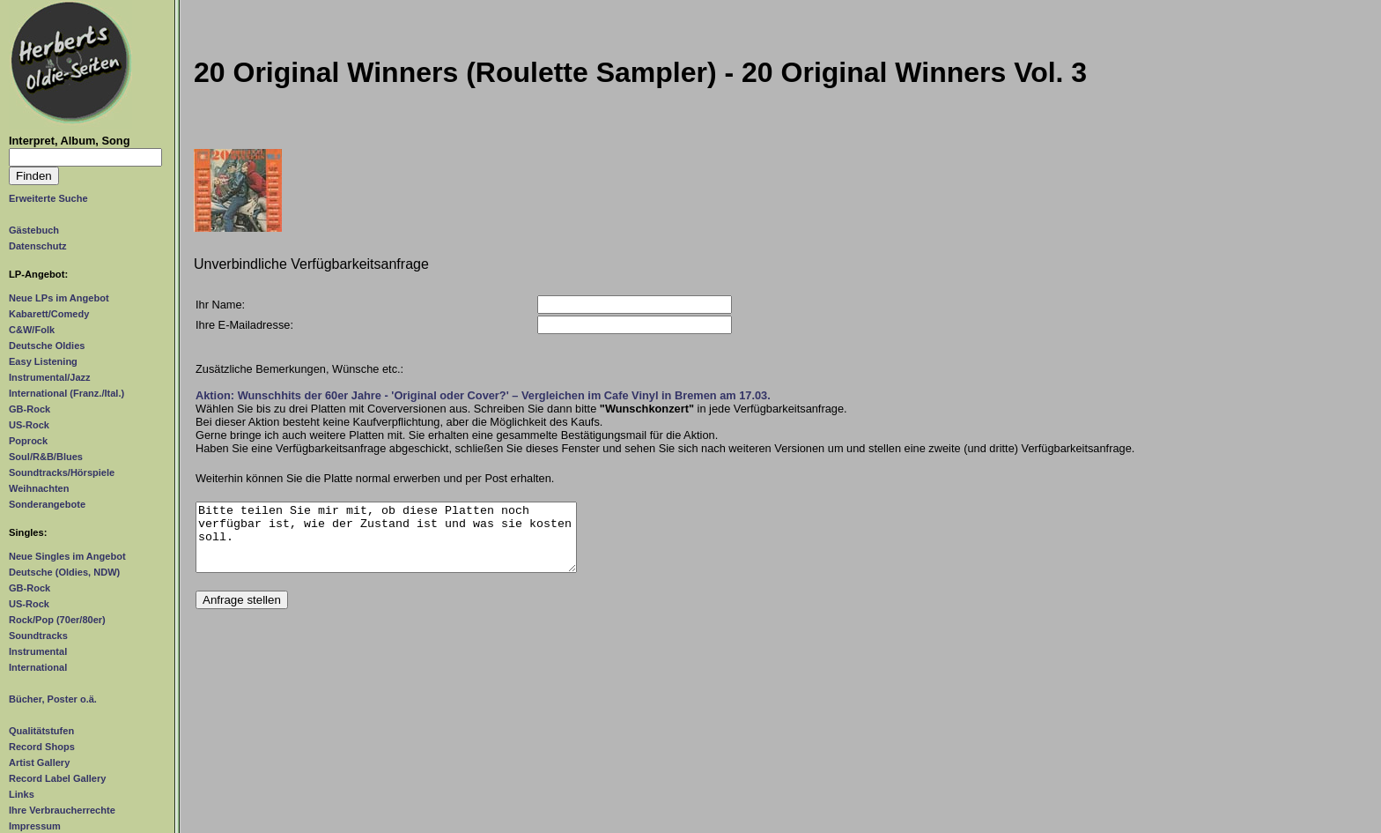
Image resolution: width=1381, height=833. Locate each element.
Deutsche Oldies (47, 345)
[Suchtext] (85, 157)
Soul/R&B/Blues (46, 456)
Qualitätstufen (41, 730)
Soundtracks (38, 635)
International (38, 667)
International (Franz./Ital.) (66, 393)
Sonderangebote (47, 504)
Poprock (28, 440)
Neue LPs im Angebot (59, 298)
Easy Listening (43, 361)
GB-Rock (29, 409)
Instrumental (38, 651)
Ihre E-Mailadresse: (244, 324)
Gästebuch (34, 230)
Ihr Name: (220, 304)
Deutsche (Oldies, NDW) (64, 572)
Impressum (35, 826)
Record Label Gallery (57, 778)
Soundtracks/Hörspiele (61, 472)
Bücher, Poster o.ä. (53, 699)
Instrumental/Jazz (50, 377)
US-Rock (29, 425)
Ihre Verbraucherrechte (62, 810)
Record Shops (42, 746)
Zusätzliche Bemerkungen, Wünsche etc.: (299, 369)
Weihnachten (39, 488)
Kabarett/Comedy (49, 314)
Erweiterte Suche (48, 198)
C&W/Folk (32, 329)
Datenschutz (38, 246)
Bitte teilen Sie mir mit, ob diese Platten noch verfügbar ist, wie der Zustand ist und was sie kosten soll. (386, 544)
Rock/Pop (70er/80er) (57, 619)
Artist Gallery (39, 762)
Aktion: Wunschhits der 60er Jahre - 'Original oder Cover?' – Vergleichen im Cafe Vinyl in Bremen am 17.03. (483, 395)
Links (21, 794)
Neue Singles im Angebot (67, 556)
